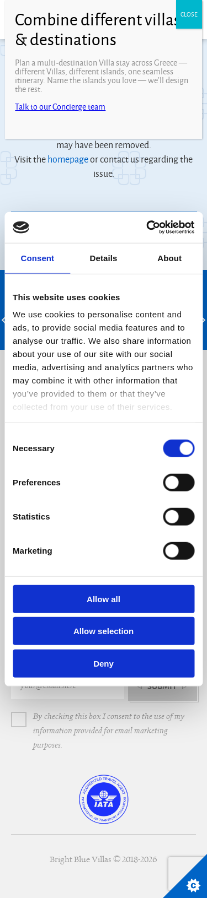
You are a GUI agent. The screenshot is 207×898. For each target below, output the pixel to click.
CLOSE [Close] (189, 14)
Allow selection (103, 631)
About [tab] (169, 257)
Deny (103, 663)
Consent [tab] (37, 257)
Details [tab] (104, 257)
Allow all (103, 598)
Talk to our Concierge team (60, 106)
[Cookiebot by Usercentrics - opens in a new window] (147, 227)
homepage (67, 160)
